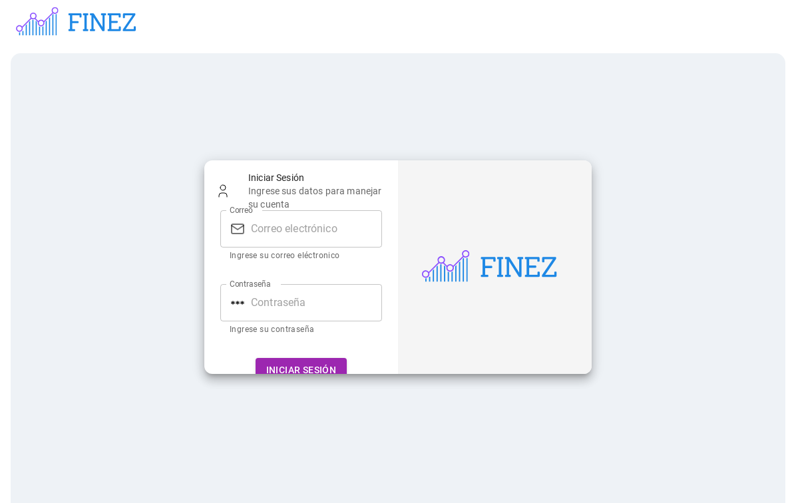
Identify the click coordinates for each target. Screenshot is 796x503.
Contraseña (250, 283)
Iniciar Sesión (301, 370)
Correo (241, 209)
